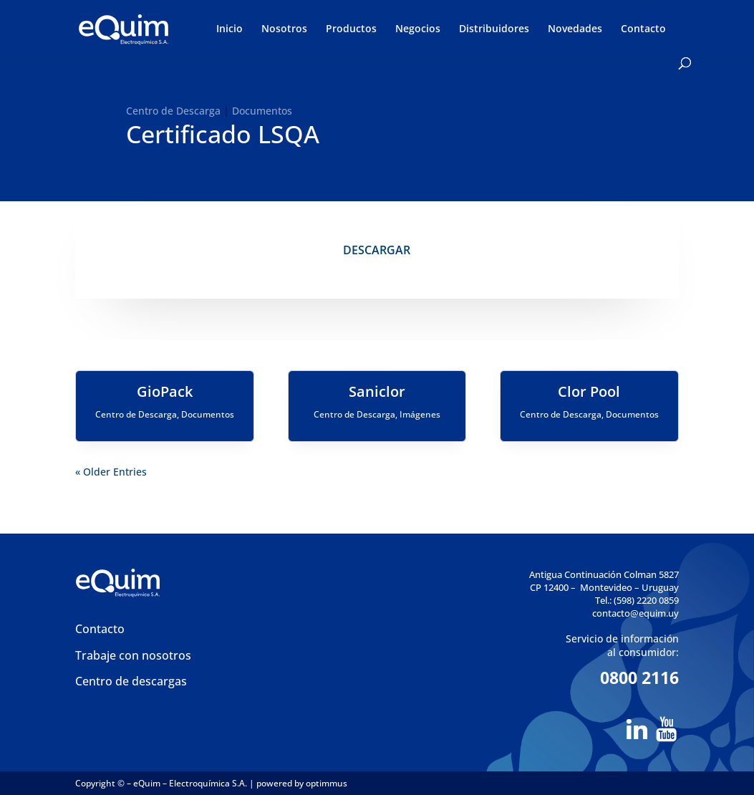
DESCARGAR (376, 250)
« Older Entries (111, 471)
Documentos (262, 110)
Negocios (417, 29)
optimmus (326, 783)
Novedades (575, 29)
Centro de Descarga (173, 110)
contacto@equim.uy (635, 613)
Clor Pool (589, 391)
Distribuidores (494, 29)
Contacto (643, 29)
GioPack (165, 391)
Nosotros (284, 29)
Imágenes (420, 414)
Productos (351, 29)
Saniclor (377, 391)
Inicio (229, 29)
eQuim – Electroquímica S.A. (191, 783)
